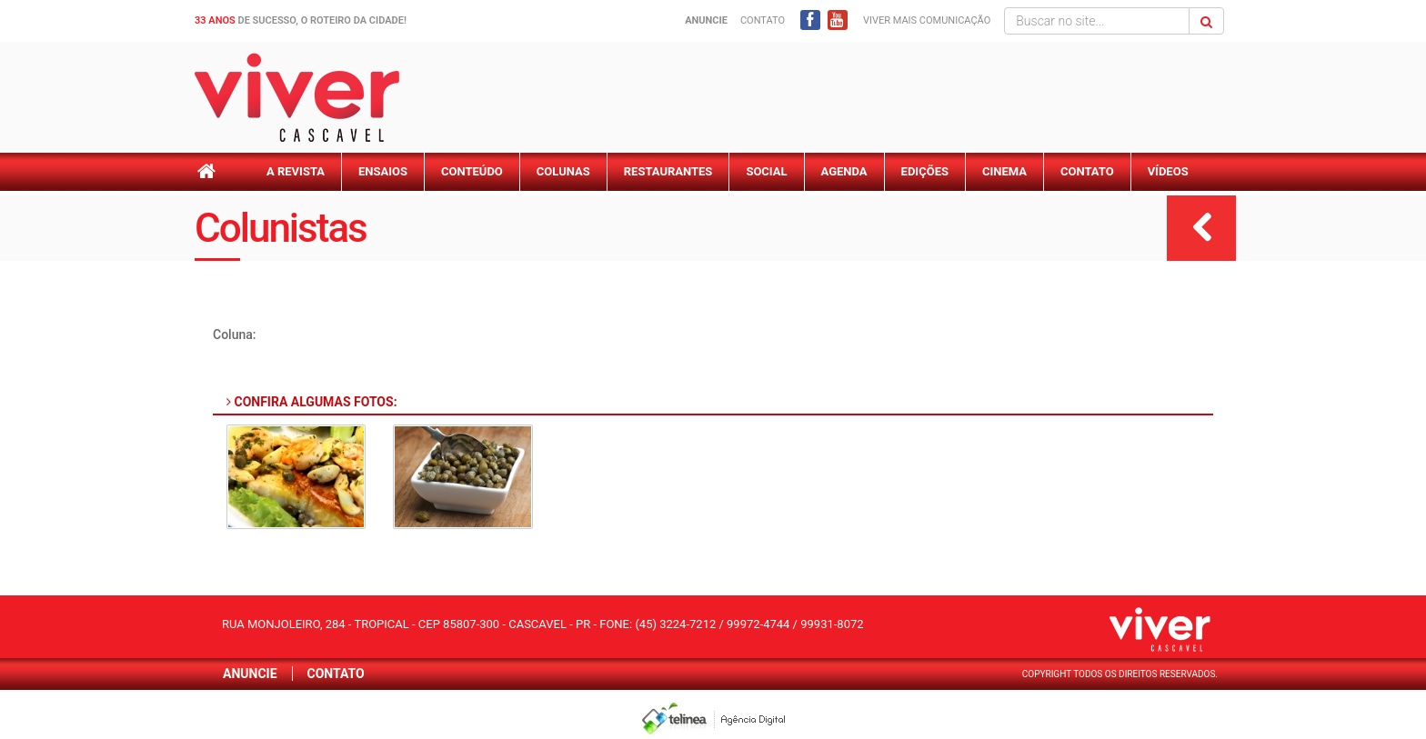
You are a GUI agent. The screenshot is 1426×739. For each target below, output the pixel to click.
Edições (925, 171)
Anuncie (250, 673)
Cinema (1004, 171)
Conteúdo (472, 171)
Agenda (844, 171)
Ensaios (382, 171)
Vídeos (1168, 171)
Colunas (563, 171)
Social (766, 171)
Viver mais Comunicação (926, 20)
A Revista (295, 171)
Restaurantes (668, 171)
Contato (762, 20)
